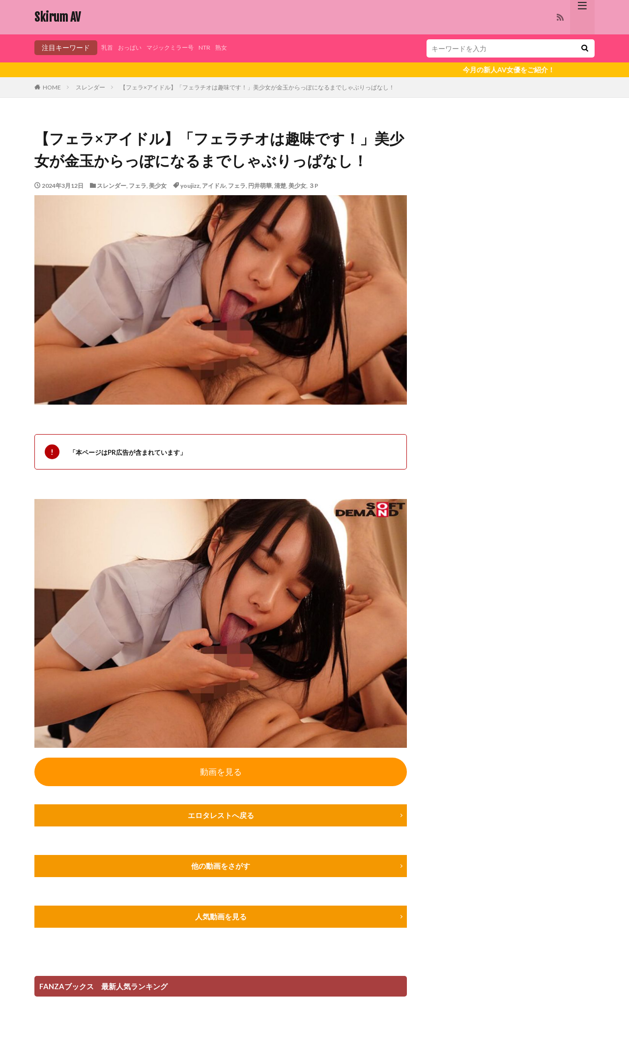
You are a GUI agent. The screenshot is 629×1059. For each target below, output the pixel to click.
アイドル (214, 185)
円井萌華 (260, 185)
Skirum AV (57, 17)
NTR (219, 47)
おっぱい (133, 47)
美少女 (158, 185)
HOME (52, 87)
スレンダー (90, 87)
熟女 (238, 47)
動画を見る (221, 772)
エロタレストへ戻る (220, 817)
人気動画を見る (220, 919)
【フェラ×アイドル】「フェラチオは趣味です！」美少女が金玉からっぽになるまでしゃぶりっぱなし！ (257, 87)
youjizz (190, 185)
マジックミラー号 (179, 47)
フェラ (137, 185)
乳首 (108, 47)
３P (313, 185)
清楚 (280, 185)
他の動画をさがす (220, 868)
